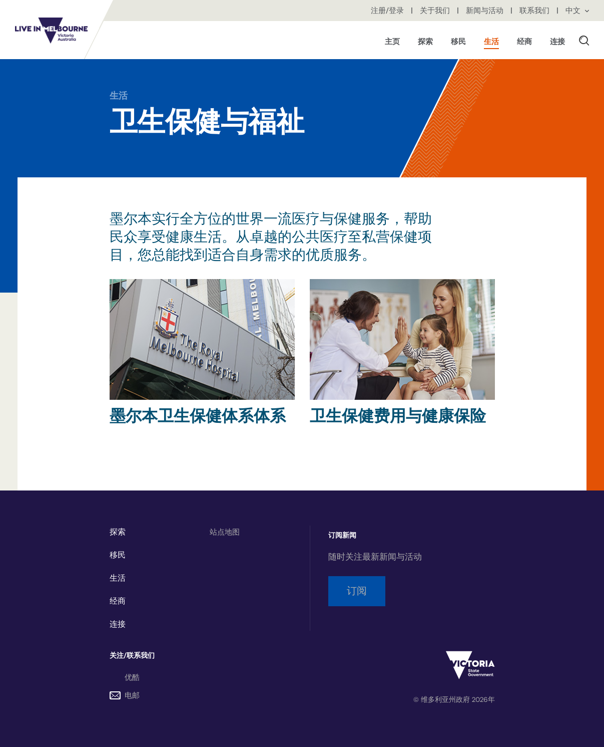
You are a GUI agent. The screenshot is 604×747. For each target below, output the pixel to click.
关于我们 (436, 11)
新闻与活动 (485, 11)
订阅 (357, 591)
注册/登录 (388, 11)
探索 (118, 532)
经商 (118, 601)
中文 (577, 11)
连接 (118, 624)
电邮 (125, 695)
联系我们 (535, 11)
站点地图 (225, 532)
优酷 (132, 677)
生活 (119, 96)
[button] (584, 40)
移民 (118, 555)
